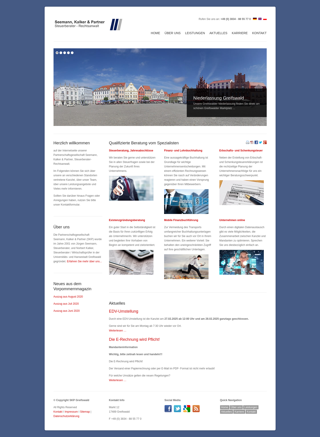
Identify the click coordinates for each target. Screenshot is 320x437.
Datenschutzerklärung (67, 416)
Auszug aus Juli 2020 (66, 303)
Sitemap (85, 411)
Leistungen (195, 33)
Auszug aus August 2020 (68, 296)
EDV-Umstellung (123, 311)
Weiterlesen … (117, 330)
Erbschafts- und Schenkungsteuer (241, 150)
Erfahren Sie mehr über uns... (84, 261)
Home (155, 33)
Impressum (71, 411)
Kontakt (259, 33)
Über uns (173, 33)
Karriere (240, 33)
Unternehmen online (232, 220)
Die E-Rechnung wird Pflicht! (134, 339)
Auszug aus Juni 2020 (67, 310)
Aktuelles (218, 33)
